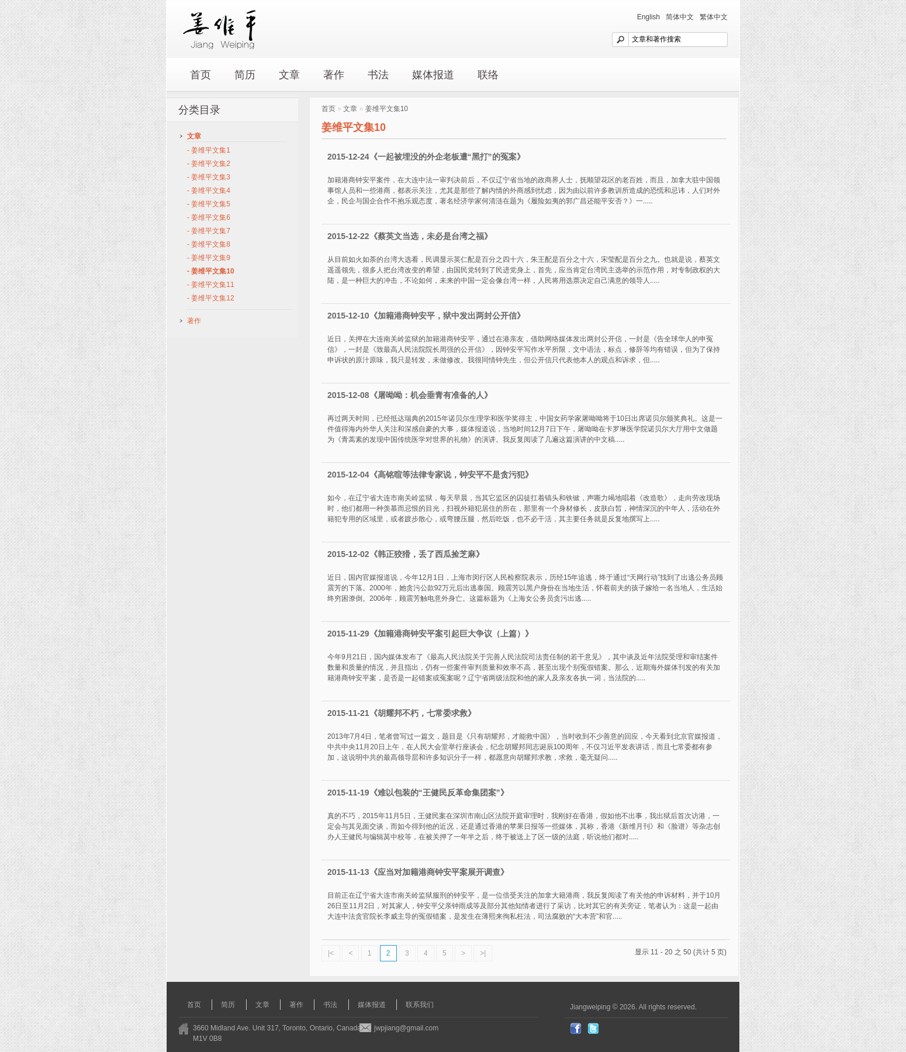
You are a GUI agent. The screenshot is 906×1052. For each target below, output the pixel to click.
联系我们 (420, 1005)
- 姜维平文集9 (208, 258)
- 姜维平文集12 (210, 298)
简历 (244, 75)
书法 (378, 75)
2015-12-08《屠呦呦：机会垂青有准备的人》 (409, 395)
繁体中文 (714, 17)
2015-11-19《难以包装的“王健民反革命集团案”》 (418, 792)
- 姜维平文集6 (208, 217)
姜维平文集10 (386, 109)
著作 (333, 75)
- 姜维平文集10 (210, 271)
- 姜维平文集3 (208, 177)
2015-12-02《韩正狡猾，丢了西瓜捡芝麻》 (405, 554)
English (648, 17)
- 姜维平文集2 (208, 164)
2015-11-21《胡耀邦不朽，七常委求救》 (401, 713)
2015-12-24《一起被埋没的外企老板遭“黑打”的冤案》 (426, 156)
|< (331, 953)
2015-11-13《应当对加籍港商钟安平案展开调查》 (418, 872)
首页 (200, 75)
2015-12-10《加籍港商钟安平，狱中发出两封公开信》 (426, 315)
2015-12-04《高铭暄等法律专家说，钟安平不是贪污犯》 (430, 474)
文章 (289, 75)
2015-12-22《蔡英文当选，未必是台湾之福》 (409, 236)
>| (483, 953)
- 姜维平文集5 (208, 204)
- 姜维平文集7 (208, 231)
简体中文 (680, 17)
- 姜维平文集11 (210, 285)
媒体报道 (433, 75)
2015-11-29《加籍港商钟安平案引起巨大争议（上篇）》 (430, 633)
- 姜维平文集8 (208, 244)
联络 (488, 75)
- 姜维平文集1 (208, 150)
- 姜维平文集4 (208, 190)
